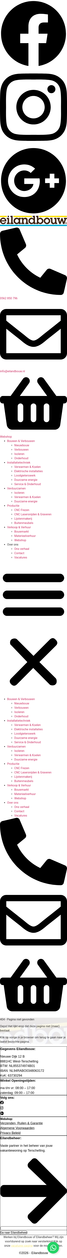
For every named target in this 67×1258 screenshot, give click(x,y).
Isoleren (19, 454)
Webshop (20, 540)
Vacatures (20, 557)
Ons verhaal (21, 549)
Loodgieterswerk (25, 475)
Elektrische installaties (28, 471)
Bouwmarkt (21, 531)
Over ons (12, 544)
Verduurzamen (16, 488)
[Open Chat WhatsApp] (53, 1248)
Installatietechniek (18, 462)
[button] (33, 628)
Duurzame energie (25, 480)
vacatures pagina (22, 1245)
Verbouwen (21, 449)
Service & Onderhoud (27, 484)
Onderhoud (21, 458)
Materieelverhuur (25, 536)
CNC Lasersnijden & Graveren (32, 514)
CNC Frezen (21, 510)
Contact (19, 553)
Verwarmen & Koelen (27, 467)
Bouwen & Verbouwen (21, 441)
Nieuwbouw (21, 445)
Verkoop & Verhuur (19, 527)
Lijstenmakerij (23, 518)
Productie (13, 505)
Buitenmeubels (23, 523)
